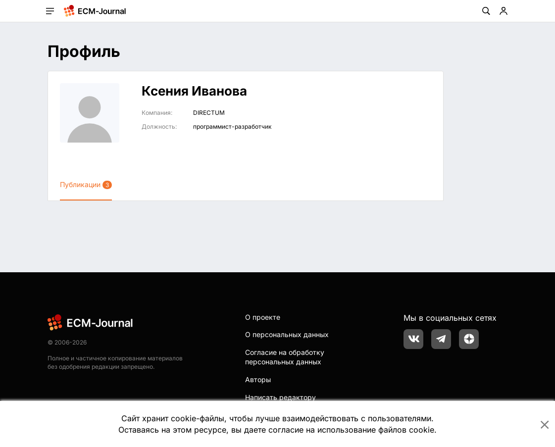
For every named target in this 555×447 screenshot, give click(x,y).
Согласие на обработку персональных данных (284, 357)
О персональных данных (287, 334)
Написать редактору (280, 397)
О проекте (262, 317)
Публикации (86, 184)
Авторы (258, 379)
